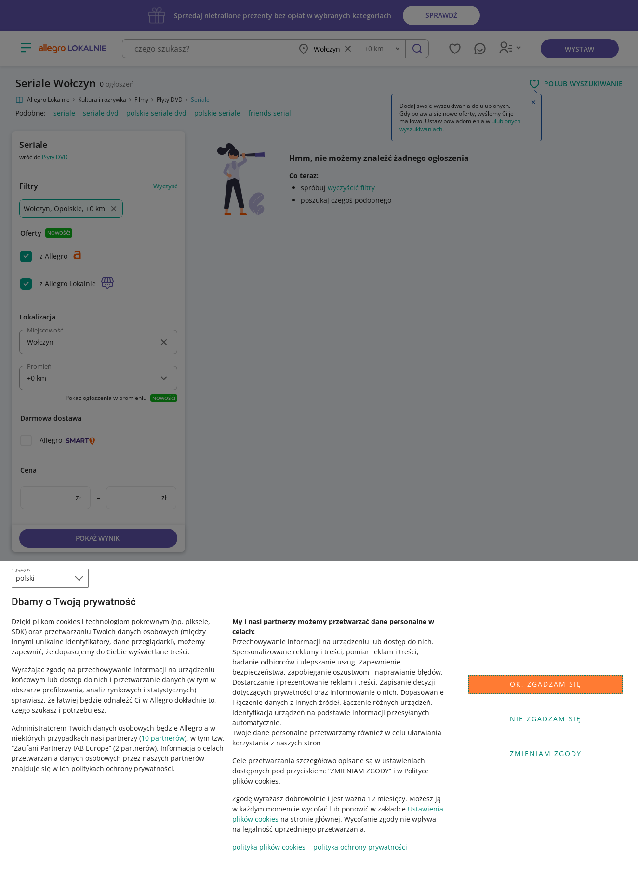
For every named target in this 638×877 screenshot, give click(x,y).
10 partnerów (163, 738)
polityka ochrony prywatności (360, 846)
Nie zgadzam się (545, 718)
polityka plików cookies (269, 846)
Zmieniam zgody (546, 753)
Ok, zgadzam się (546, 684)
